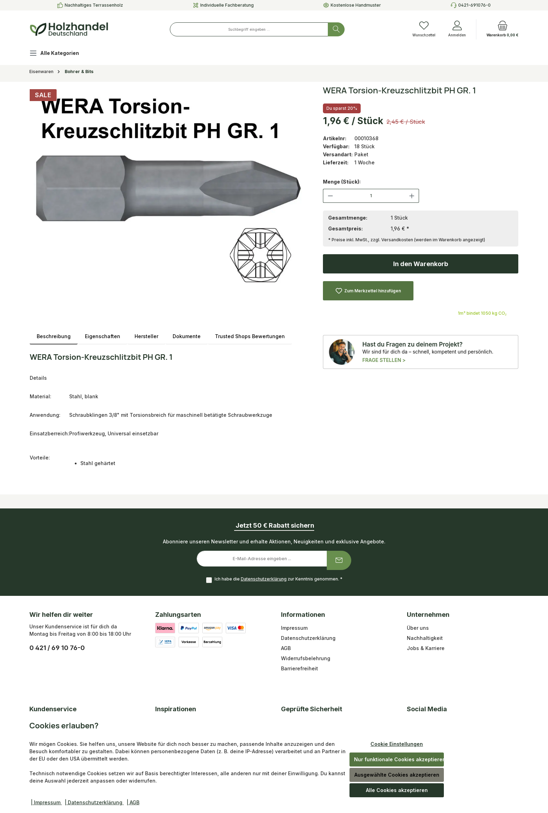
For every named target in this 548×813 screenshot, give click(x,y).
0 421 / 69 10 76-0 (57, 647)
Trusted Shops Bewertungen (250, 336)
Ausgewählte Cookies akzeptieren (396, 775)
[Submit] (339, 560)
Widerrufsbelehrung (305, 658)
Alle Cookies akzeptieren (397, 790)
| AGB (133, 802)
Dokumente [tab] (187, 336)
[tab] (54, 336)
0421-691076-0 (474, 5)
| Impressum (46, 802)
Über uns (418, 628)
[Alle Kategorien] (59, 54)
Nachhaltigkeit (425, 638)
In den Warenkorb (420, 264)
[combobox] (249, 29)
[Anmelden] (457, 29)
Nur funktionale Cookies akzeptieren (399, 759)
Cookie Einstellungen (396, 744)
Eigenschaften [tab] (102, 336)
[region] (169, 188)
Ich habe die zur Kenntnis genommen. (278, 579)
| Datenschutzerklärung (94, 802)
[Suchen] (336, 29)
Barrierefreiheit (299, 668)
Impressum (294, 628)
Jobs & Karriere (426, 648)
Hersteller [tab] (146, 336)
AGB (286, 648)
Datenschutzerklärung (264, 579)
